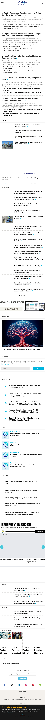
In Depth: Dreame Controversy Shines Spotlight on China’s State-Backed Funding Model (21, 35)
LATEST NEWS (5, 187)
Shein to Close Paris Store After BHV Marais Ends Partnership (22, 92)
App (7, 693)
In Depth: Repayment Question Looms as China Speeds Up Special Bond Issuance (21, 14)
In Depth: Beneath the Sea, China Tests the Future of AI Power (27, 125)
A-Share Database (30, 173)
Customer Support (19, 699)
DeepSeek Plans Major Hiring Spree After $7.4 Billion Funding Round (24, 419)
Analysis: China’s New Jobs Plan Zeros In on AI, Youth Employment (29, 137)
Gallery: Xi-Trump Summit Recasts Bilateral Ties (16, 561)
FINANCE (4, 584)
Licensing (36, 693)
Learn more (10, 712)
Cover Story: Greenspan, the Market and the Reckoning (28, 131)
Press (40, 699)
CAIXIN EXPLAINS (6, 630)
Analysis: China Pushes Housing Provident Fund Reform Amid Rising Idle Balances (24, 411)
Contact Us (26, 699)
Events (12, 699)
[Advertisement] (22, 574)
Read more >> (5, 364)
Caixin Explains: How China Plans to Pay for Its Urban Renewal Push (29, 142)
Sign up (38, 368)
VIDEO (3, 658)
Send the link (22, 678)
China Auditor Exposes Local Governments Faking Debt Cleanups (25, 395)
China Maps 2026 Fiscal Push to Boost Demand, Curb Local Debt (23, 24)
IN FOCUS (4, 534)
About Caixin (6, 699)
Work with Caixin (33, 699)
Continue (22, 715)
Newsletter (12, 693)
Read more (22, 295)
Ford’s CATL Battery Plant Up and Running (27, 266)
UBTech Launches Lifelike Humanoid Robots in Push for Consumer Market (21, 99)
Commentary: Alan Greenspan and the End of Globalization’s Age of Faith (22, 465)
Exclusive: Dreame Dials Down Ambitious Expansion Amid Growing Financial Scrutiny (25, 403)
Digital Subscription (20, 693)
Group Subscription (29, 693)
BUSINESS (4, 607)
